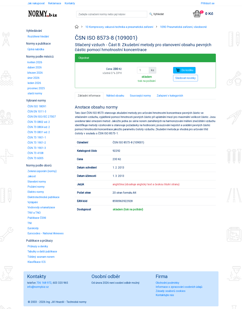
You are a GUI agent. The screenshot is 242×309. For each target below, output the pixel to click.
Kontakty (70, 3)
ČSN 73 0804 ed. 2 (39, 127)
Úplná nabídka (36, 49)
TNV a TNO (34, 212)
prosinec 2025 (36, 88)
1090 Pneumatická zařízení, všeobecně (183, 27)
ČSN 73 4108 (35, 153)
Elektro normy (36, 191)
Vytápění (33, 202)
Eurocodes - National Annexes (46, 233)
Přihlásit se (207, 3)
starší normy (35, 93)
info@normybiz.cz (38, 286)
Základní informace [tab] (89, 95)
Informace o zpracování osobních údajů (179, 286)
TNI (30, 223)
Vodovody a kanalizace (41, 207)
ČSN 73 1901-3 (37, 148)
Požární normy (36, 186)
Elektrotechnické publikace (43, 197)
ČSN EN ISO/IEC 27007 (42, 116)
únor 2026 (33, 77)
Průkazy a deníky (38, 246)
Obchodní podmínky (167, 282)
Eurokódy (33, 228)
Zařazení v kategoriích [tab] (170, 95)
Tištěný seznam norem (41, 256)
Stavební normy (37, 181)
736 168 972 (44, 282)
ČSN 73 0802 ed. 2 (39, 122)
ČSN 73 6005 (35, 158)
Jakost (32, 176)
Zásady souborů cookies (170, 291)
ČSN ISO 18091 (37, 106)
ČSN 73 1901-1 (37, 137)
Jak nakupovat (36, 3)
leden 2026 (34, 83)
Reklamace (54, 3)
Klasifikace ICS (37, 262)
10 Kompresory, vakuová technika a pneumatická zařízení (119, 27)
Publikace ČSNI (37, 217)
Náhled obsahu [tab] (115, 95)
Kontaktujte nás (165, 295)
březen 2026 (35, 72)
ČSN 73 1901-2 (37, 142)
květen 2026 (35, 62)
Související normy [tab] (140, 95)
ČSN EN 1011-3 (37, 111)
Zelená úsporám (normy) (42, 171)
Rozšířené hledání (38, 36)
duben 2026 (35, 67)
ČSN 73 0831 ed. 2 (39, 132)
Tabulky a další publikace (42, 251)
